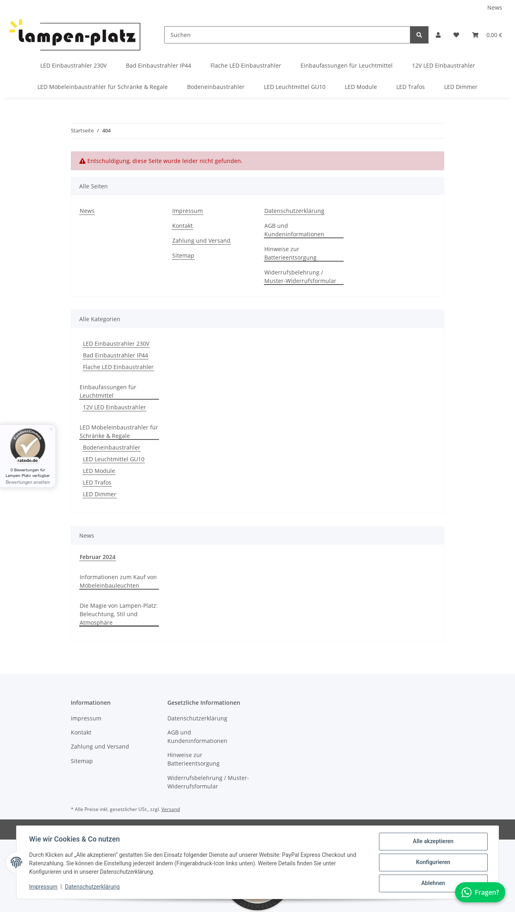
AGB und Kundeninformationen (294, 230)
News (494, 7)
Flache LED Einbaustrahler (118, 367)
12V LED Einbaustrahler (114, 407)
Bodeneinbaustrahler (111, 447)
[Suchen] (287, 34)
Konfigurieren (433, 862)
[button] (438, 35)
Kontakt (182, 225)
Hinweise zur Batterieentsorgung (290, 253)
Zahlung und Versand (201, 240)
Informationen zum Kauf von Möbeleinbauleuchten (118, 581)
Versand (170, 809)
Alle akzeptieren (432, 841)
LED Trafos (97, 482)
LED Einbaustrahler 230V (116, 343)
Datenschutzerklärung (92, 887)
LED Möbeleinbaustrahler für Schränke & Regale (119, 431)
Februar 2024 (97, 557)
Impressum (43, 887)
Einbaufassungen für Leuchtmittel (108, 391)
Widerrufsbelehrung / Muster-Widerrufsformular (300, 276)
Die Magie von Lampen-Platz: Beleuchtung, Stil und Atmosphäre (119, 614)
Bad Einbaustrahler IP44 (115, 355)
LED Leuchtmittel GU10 (113, 459)
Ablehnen (433, 883)
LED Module (99, 471)
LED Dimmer (99, 494)
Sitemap (183, 255)
